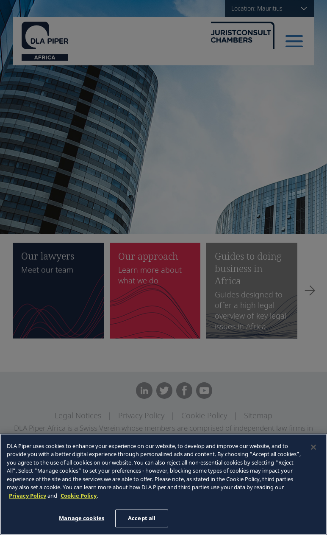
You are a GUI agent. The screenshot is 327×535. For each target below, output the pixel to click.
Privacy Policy (27, 495)
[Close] (313, 447)
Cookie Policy (79, 495)
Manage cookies (81, 518)
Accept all (141, 518)
